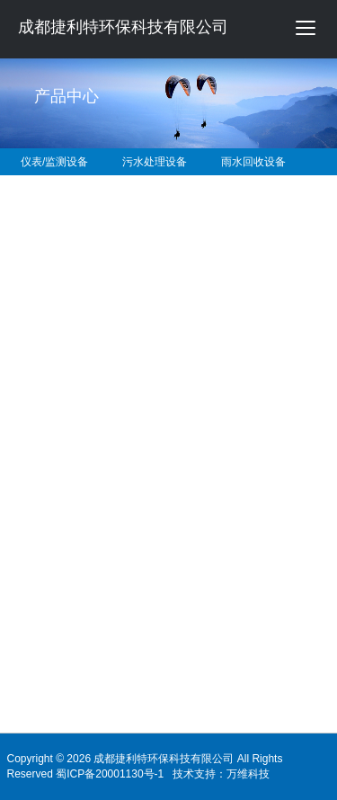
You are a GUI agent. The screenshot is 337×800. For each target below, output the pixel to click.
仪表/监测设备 (54, 162)
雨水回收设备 (253, 162)
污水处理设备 (154, 162)
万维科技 (248, 774)
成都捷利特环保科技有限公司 (123, 27)
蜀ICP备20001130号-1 (110, 774)
